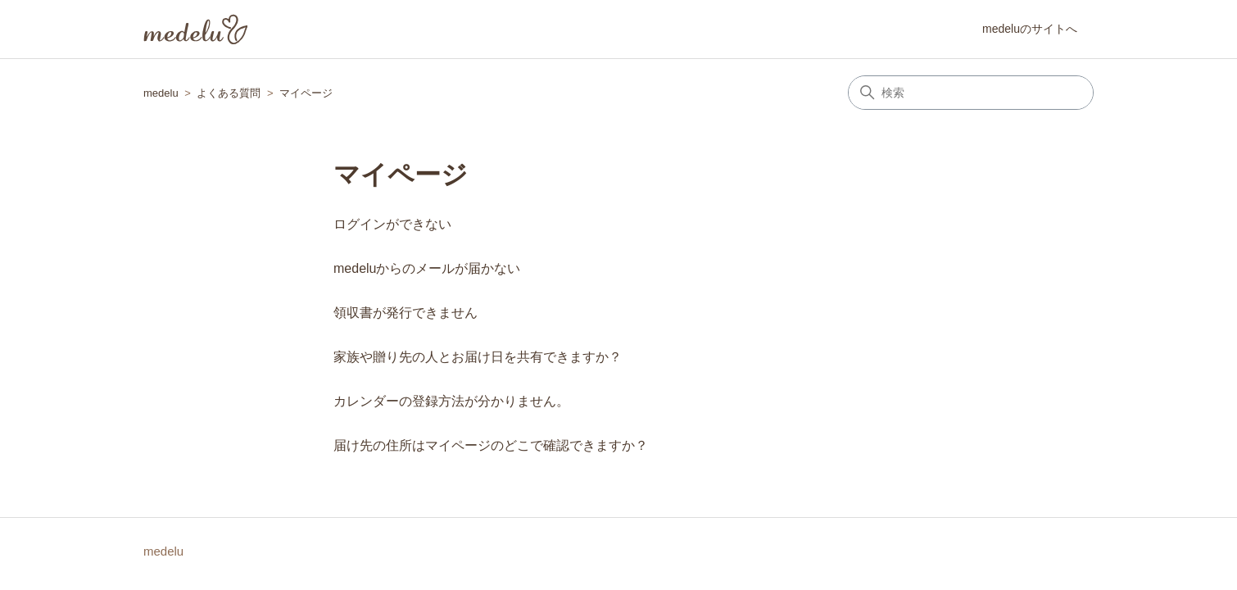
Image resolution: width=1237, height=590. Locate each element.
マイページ (306, 93)
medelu (161, 93)
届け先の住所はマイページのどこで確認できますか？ (490, 445)
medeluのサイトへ (1029, 28)
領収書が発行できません (405, 313)
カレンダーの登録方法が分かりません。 (451, 401)
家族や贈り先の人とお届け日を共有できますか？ (477, 357)
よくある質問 (229, 93)
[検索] (971, 92)
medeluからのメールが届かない (426, 268)
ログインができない (392, 224)
